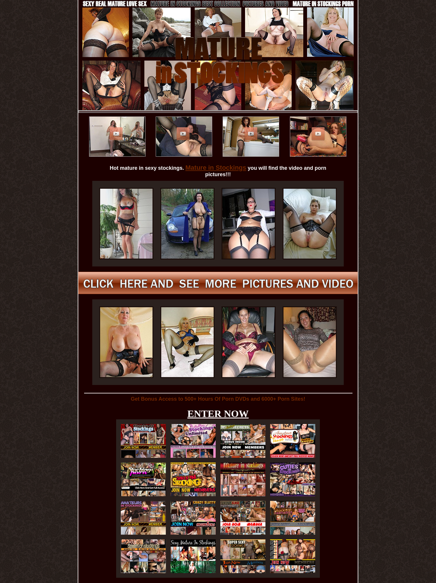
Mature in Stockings (215, 167)
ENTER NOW (218, 413)
